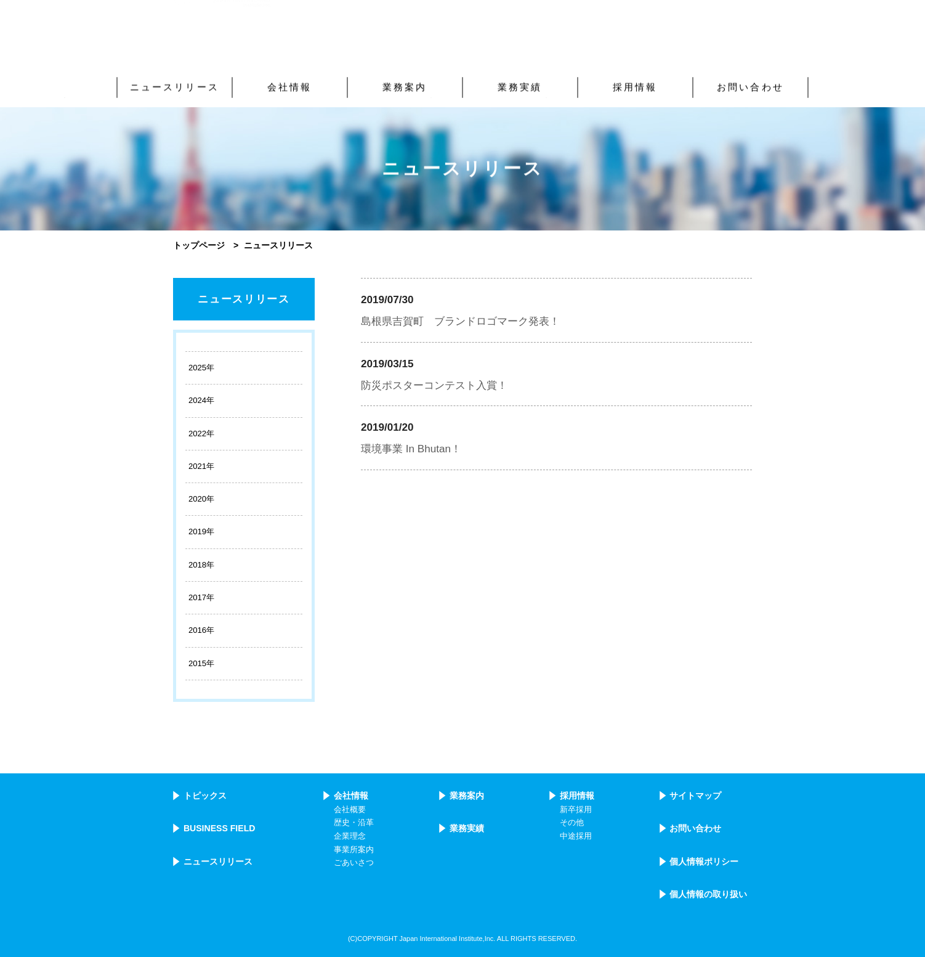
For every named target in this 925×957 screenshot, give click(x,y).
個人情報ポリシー (703, 861)
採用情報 (577, 795)
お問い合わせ (695, 828)
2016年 (201, 630)
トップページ (199, 245)
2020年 (201, 498)
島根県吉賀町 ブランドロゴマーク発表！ (460, 321)
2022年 (201, 433)
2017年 (201, 597)
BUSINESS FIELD (220, 828)
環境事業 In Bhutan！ (411, 449)
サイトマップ (695, 795)
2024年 (201, 400)
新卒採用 (576, 809)
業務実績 (467, 828)
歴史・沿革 (354, 822)
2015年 (201, 663)
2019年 (201, 531)
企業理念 (350, 836)
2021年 (201, 466)
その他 (572, 822)
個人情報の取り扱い (708, 894)
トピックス (205, 795)
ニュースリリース (244, 299)
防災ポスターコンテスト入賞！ (434, 385)
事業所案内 (354, 849)
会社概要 (350, 809)
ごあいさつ (354, 862)
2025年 (201, 367)
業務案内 (467, 795)
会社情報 (351, 795)
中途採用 (576, 836)
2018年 (201, 564)
